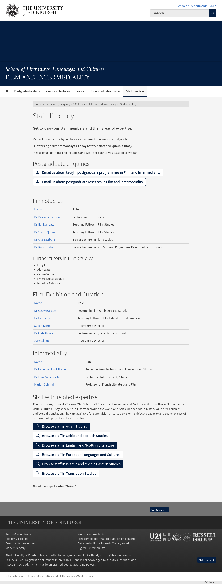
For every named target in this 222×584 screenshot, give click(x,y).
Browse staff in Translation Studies (66, 473)
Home (38, 104)
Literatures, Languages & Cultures (65, 104)
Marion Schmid (44, 384)
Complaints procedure (20, 543)
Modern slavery (15, 548)
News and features (57, 91)
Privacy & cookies (17, 539)
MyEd (213, 6)
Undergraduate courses (105, 91)
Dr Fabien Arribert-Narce (50, 369)
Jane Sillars (41, 341)
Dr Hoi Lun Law (44, 224)
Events (79, 91)
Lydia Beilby (42, 318)
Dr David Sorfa (43, 247)
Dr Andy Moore (43, 333)
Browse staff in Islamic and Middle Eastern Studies (78, 464)
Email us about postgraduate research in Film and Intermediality (89, 182)
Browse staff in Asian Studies (61, 426)
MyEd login (207, 560)
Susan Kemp (42, 326)
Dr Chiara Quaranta (46, 232)
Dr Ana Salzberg (44, 239)
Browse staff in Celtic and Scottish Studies (72, 435)
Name (38, 209)
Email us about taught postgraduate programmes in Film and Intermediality (98, 172)
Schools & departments (192, 6)
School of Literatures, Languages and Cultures (55, 69)
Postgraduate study (27, 91)
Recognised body (18, 564)
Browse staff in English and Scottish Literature (75, 445)
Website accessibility (91, 534)
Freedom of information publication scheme (106, 539)
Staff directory (135, 91)
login (210, 582)
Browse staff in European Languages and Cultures (78, 454)
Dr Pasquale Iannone (47, 217)
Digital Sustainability (91, 548)
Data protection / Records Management (103, 543)
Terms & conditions (18, 534)
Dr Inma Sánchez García (49, 377)
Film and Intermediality (102, 104)
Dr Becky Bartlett (45, 311)
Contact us (159, 509)
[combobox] (179, 13)
